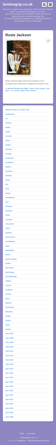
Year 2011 (9, 351)
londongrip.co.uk (27, 438)
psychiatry (9, 268)
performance (10, 237)
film (7, 184)
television (9, 312)
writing (8, 329)
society (8, 294)
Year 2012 (9, 355)
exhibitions (10, 162)
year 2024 (9, 408)
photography (10, 241)
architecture (10, 114)
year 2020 (9, 390)
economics (10, 158)
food (7, 189)
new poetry (10, 224)
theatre (8, 320)
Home (22, 433)
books (32, 88)
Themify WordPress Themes (38, 441)
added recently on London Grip (17, 110)
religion (8, 281)
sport (7, 298)
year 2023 (9, 404)
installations (10, 197)
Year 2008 (9, 338)
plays (8, 246)
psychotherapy (11, 276)
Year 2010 (9, 347)
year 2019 (9, 386)
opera (8, 228)
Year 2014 (9, 364)
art (7, 118)
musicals (9, 219)
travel (8, 325)
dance (8, 140)
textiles (8, 316)
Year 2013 (9, 360)
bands (8, 127)
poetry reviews (40, 88)
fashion (8, 167)
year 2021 (9, 395)
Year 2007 (9, 333)
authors (8, 123)
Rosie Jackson (31, 90)
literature (9, 206)
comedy (9, 136)
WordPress (21, 441)
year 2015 (9, 369)
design (8, 145)
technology (10, 307)
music (8, 215)
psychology (10, 272)
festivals (9, 175)
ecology (8, 154)
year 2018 (9, 382)
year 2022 (9, 399)
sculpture (9, 290)
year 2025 (9, 412)
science (8, 285)
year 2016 (9, 373)
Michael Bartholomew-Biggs (18, 88)
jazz (7, 202)
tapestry (9, 303)
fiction (8, 180)
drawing (9, 149)
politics (8, 263)
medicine (9, 211)
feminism (9, 171)
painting (9, 233)
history (8, 193)
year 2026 (9, 417)
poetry (22, 90)
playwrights (10, 250)
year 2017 (9, 377)
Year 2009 (9, 342)
